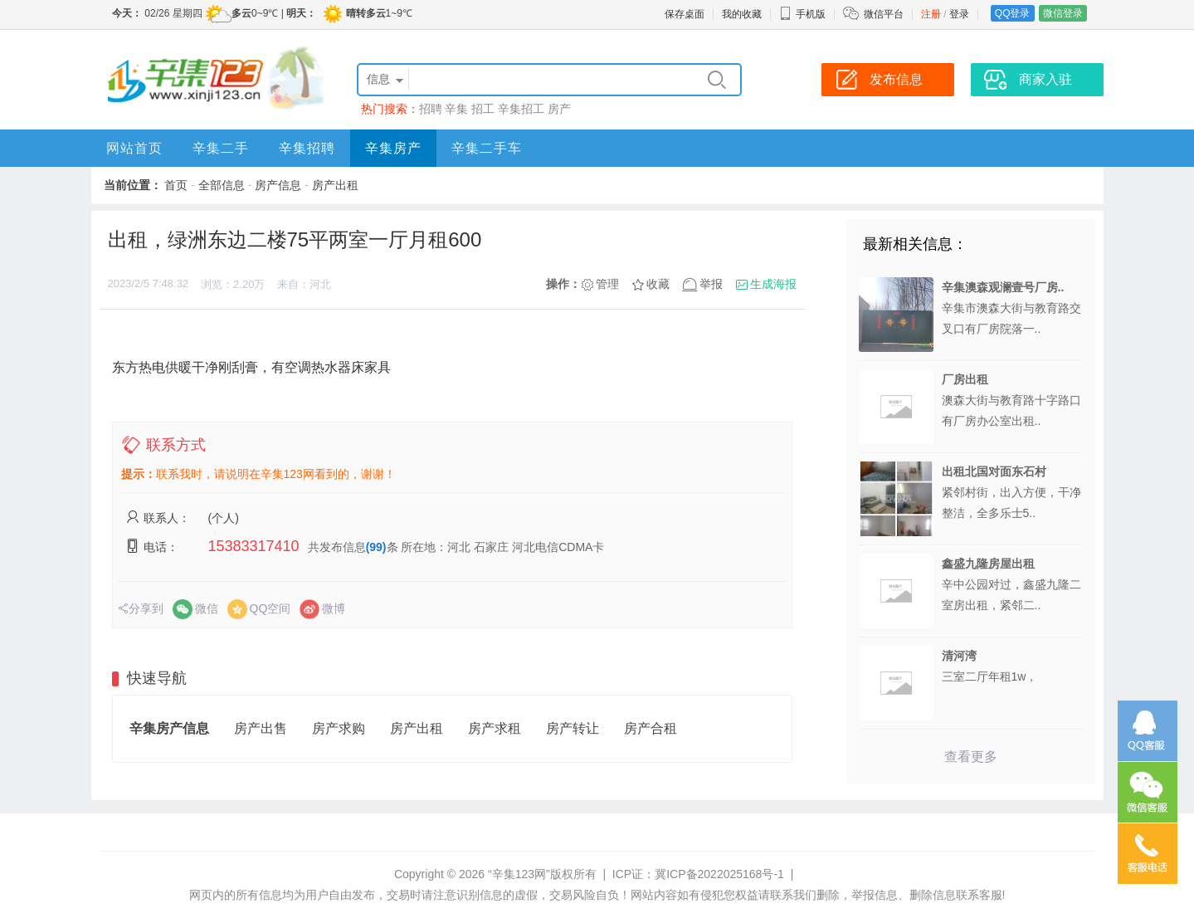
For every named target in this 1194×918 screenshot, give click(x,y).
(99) (376, 547)
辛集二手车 (486, 148)
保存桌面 (684, 14)
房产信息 (278, 185)
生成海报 (773, 284)
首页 (176, 185)
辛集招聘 (307, 148)
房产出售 (260, 728)
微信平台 (884, 14)
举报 (711, 284)
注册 (931, 14)
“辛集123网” (519, 874)
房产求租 (494, 728)
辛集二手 (221, 148)
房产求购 (338, 728)
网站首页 (134, 148)
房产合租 (650, 728)
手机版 (802, 14)
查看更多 (970, 757)
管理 (607, 284)
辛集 (456, 108)
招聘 (430, 108)
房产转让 (572, 728)
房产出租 (335, 185)
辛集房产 (393, 148)
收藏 (658, 284)
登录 (959, 14)
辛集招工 (521, 108)
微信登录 (1063, 13)
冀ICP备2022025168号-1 (719, 874)
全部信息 (221, 185)
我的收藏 (742, 14)
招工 (483, 108)
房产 (559, 108)
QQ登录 (1013, 13)
